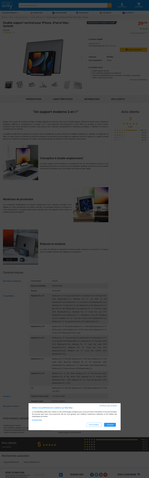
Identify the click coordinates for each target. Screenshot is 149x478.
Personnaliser (94, 425)
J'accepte (110, 425)
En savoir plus (37, 420)
